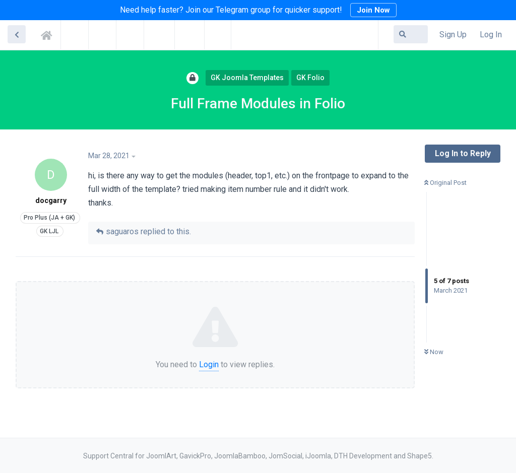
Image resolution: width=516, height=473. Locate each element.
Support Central (49, 33)
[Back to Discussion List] (17, 34)
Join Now (373, 10)
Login (209, 364)
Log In (491, 34)
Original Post (445, 182)
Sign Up (453, 34)
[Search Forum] (411, 34)
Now (433, 352)
